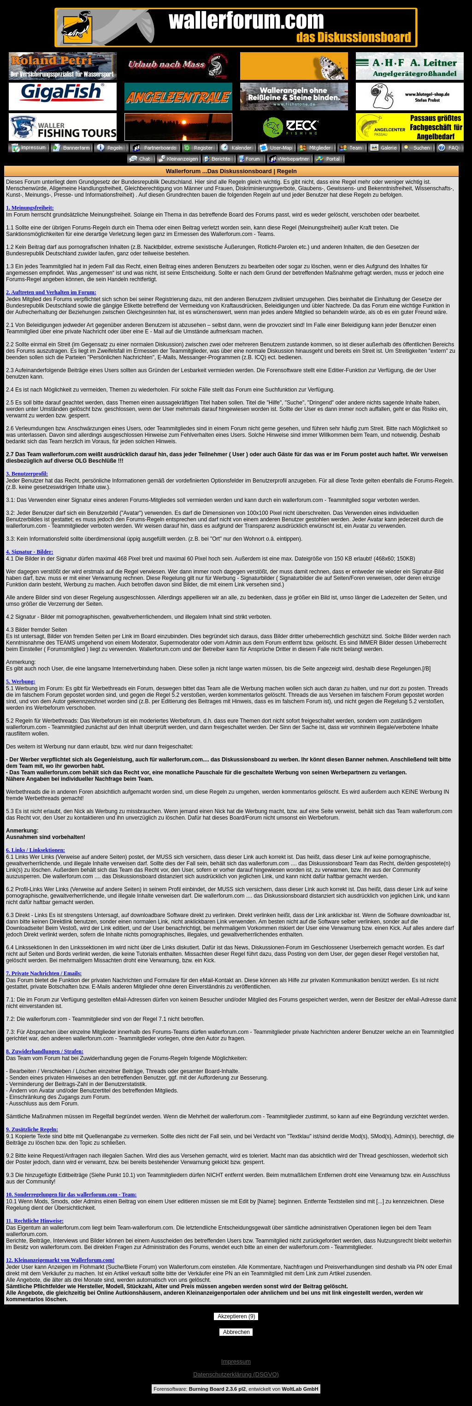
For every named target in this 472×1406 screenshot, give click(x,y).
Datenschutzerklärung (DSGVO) (236, 1374)
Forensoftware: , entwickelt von (235, 1389)
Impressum (236, 1361)
